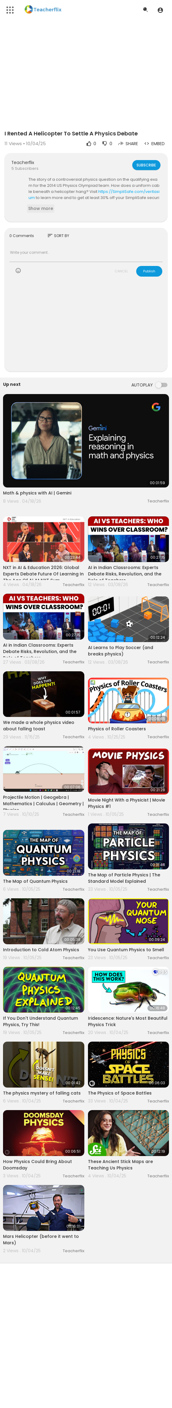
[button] (160, 10)
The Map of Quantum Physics (35, 881)
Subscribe (146, 164)
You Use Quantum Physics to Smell (126, 950)
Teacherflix (23, 162)
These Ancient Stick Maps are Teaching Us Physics (120, 1164)
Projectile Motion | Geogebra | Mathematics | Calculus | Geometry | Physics (43, 803)
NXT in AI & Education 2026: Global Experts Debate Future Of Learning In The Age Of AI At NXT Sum (43, 573)
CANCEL (121, 271)
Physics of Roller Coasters (117, 729)
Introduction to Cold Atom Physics (41, 950)
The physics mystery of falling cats (42, 1093)
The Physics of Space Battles (120, 1093)
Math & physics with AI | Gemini (37, 493)
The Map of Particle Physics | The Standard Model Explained (124, 878)
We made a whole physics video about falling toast (38, 725)
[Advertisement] (86, 328)
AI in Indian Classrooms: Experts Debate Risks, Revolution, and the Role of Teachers (124, 573)
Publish (149, 271)
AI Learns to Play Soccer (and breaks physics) (120, 651)
